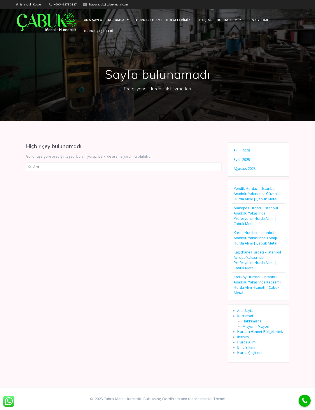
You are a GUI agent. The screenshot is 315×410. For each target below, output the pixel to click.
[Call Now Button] (305, 401)
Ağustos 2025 (245, 168)
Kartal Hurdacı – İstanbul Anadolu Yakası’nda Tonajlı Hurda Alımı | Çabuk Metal (256, 238)
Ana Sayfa (93, 20)
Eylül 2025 (242, 159)
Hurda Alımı (228, 20)
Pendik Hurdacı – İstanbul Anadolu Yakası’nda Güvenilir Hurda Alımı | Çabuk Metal (257, 193)
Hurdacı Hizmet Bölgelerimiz (163, 20)
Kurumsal (117, 20)
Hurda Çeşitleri (98, 31)
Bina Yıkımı (258, 20)
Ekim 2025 (242, 150)
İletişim (203, 20)
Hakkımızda (251, 321)
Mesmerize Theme (209, 398)
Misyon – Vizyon (255, 326)
